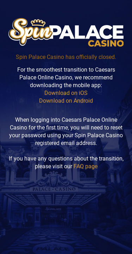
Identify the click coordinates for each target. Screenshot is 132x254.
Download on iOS (66, 93)
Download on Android (66, 100)
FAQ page (86, 166)
